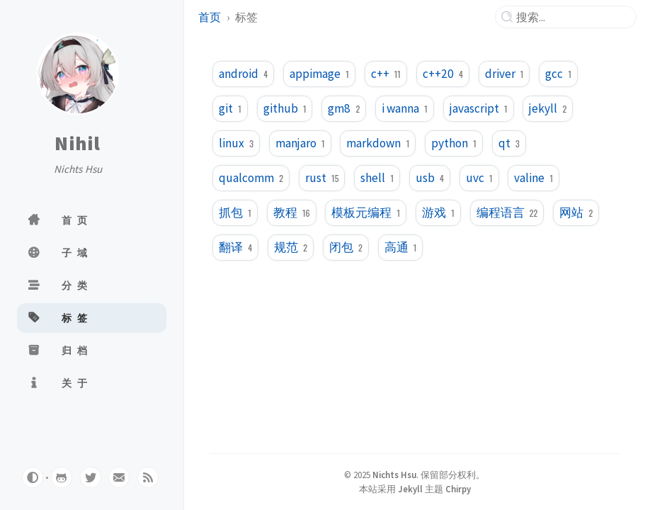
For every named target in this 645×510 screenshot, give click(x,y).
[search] (571, 17)
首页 (209, 17)
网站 (576, 212)
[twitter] (91, 477)
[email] (119, 477)
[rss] (148, 477)
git (230, 108)
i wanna (405, 108)
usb (430, 178)
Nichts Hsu (394, 474)
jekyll (547, 108)
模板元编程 (365, 212)
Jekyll (410, 488)
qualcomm (251, 178)
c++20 (443, 73)
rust (322, 178)
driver (504, 73)
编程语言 (507, 212)
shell (377, 178)
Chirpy (458, 488)
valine (533, 178)
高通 (400, 247)
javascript (479, 108)
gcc (558, 73)
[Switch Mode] (32, 477)
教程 (291, 212)
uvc (479, 178)
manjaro (300, 143)
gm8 (344, 108)
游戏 (438, 212)
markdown (377, 143)
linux (236, 143)
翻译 (235, 247)
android (243, 73)
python (453, 143)
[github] (62, 477)
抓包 (235, 212)
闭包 (346, 247)
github (285, 108)
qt (509, 143)
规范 (290, 247)
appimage (319, 73)
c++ (386, 73)
